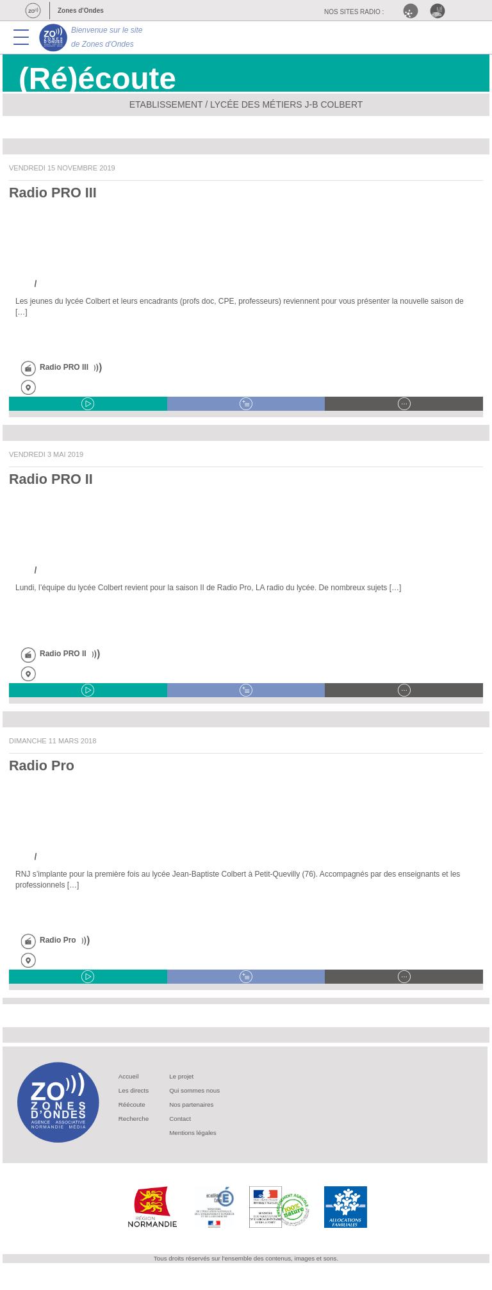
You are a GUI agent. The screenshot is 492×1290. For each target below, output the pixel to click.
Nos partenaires (191, 1104)
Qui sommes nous (194, 1090)
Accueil (129, 1076)
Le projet (181, 1076)
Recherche (134, 1118)
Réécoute (132, 1104)
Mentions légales (193, 1132)
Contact (180, 1118)
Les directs (134, 1090)
